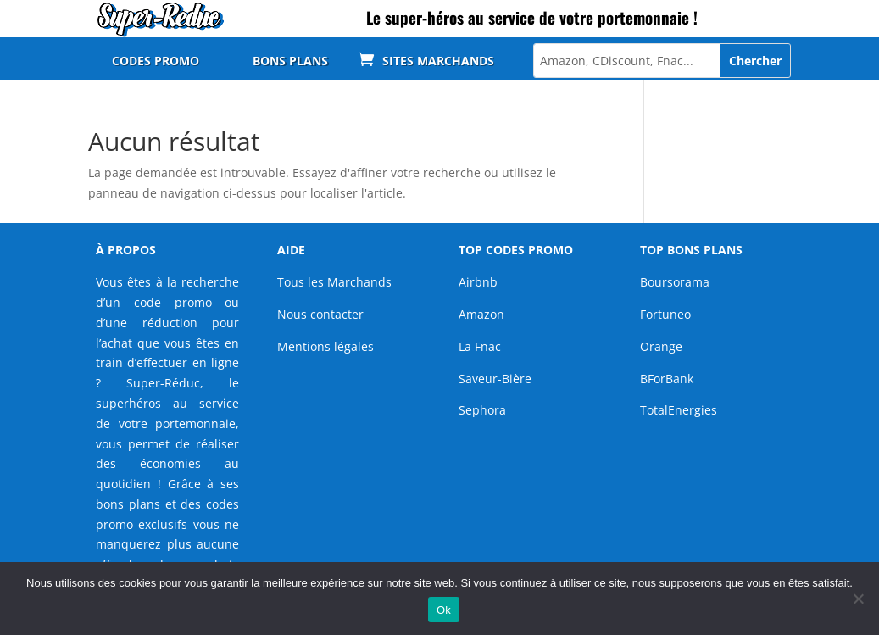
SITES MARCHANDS (438, 62)
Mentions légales (325, 346)
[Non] (857, 598)
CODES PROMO (155, 62)
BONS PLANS (290, 62)
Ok (444, 610)
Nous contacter (320, 314)
